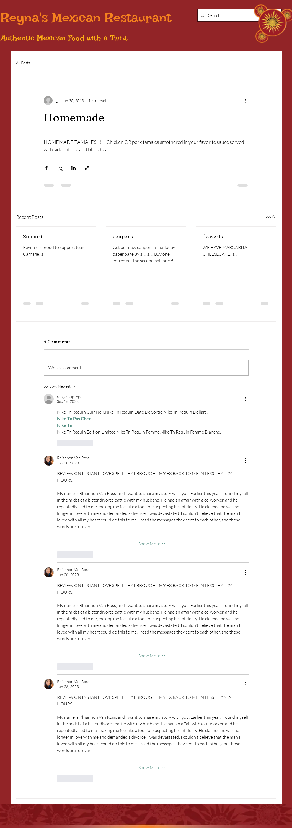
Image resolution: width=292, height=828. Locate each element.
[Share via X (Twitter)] (60, 168)
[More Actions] (245, 399)
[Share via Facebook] (46, 168)
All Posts (23, 62)
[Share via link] (87, 168)
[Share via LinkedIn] (73, 168)
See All (270, 216)
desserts (213, 236)
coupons (123, 236)
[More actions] (245, 100)
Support (33, 236)
